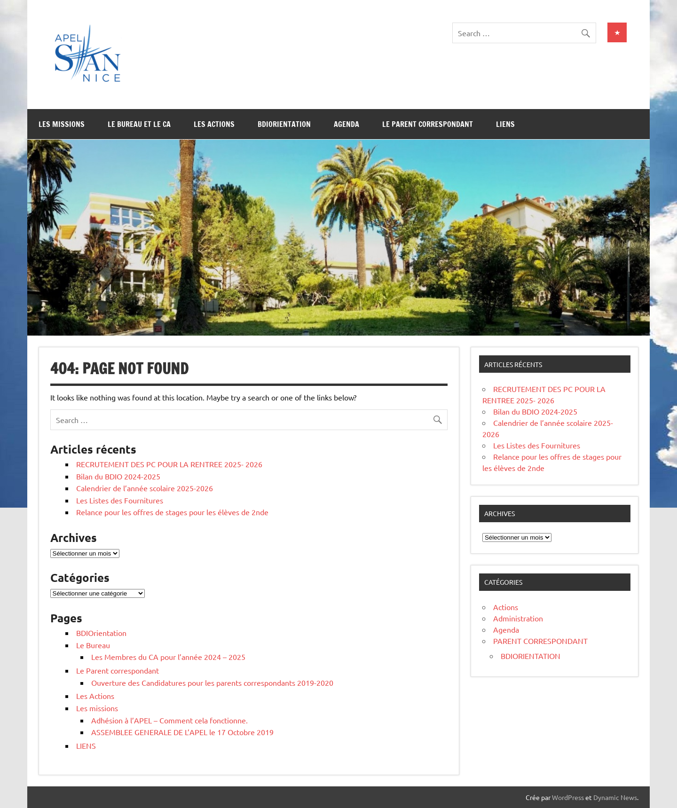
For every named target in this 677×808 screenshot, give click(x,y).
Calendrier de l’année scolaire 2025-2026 (144, 488)
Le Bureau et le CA (139, 124)
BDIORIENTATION (530, 655)
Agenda (346, 124)
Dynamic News (615, 797)
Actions (505, 607)
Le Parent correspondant (427, 124)
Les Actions (214, 124)
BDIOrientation (284, 124)
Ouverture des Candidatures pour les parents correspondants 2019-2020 (212, 682)
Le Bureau (93, 645)
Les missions (62, 124)
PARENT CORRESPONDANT (540, 640)
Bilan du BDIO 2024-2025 (118, 476)
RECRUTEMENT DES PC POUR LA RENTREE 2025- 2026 (169, 464)
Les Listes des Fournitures (119, 500)
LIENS (505, 124)
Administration (518, 618)
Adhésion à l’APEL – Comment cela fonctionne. (169, 720)
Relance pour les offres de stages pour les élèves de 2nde (172, 512)
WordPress (568, 797)
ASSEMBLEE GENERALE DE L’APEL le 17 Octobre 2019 (182, 732)
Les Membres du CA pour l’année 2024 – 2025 (168, 656)
